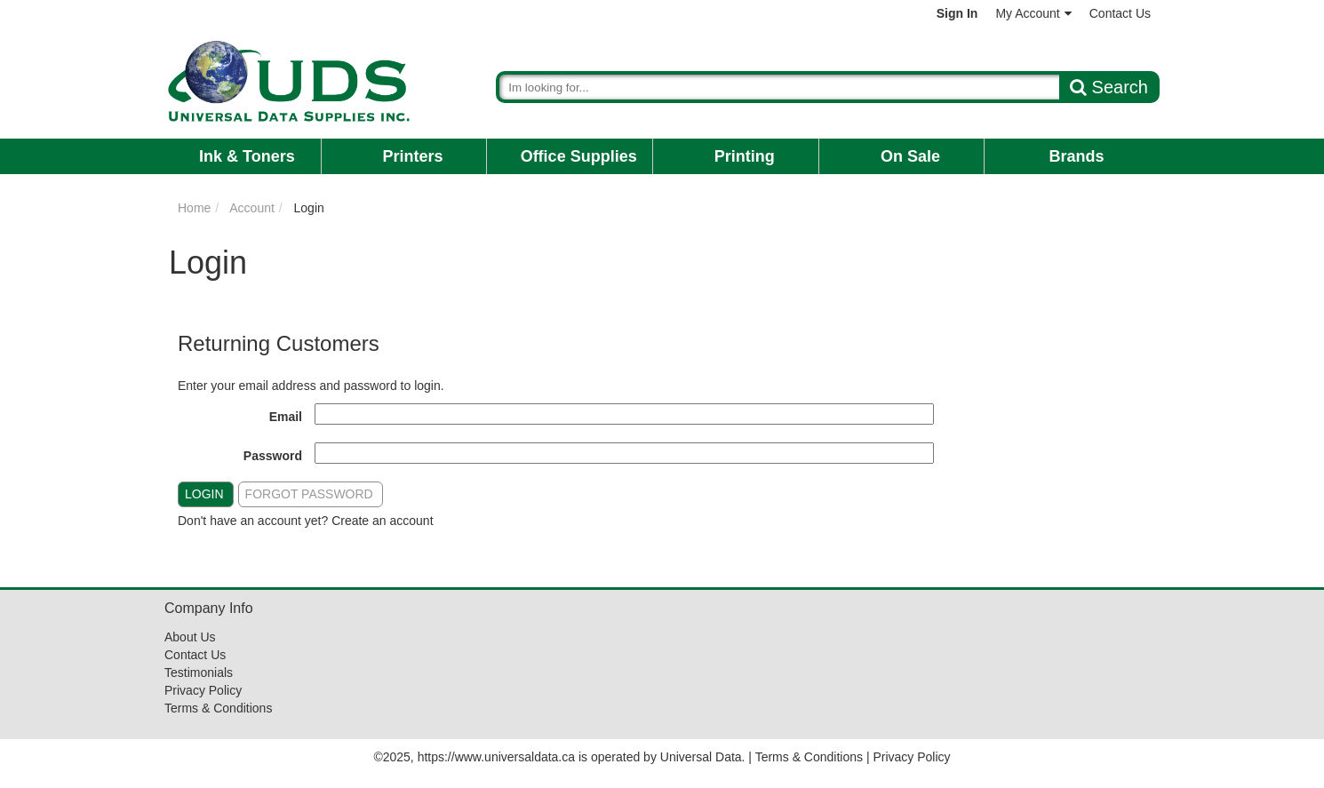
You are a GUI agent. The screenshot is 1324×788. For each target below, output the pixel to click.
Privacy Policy (203, 690)
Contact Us (1120, 13)
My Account (1033, 13)
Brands (1077, 156)
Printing (744, 156)
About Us (190, 637)
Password (272, 456)
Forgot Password (309, 494)
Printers (412, 156)
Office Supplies (579, 156)
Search (1109, 87)
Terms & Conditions (218, 708)
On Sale (910, 156)
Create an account (382, 520)
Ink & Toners (247, 156)
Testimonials (198, 672)
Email (285, 417)
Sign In (957, 13)
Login (204, 494)
